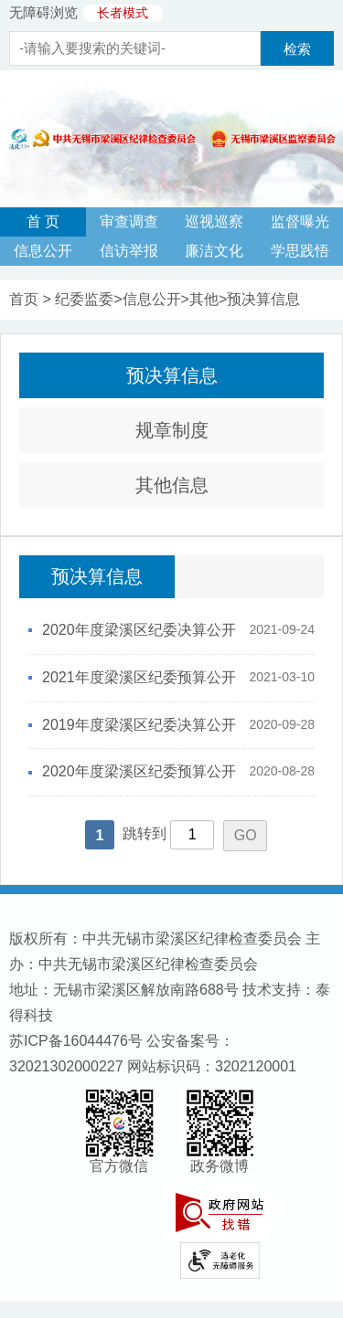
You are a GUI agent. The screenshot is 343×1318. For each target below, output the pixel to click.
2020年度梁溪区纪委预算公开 (139, 771)
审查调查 (129, 221)
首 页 (43, 221)
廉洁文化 (214, 250)
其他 (204, 299)
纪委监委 (84, 299)
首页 (23, 299)
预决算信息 (263, 299)
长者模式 (122, 12)
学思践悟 (300, 250)
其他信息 (172, 485)
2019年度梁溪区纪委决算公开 (139, 725)
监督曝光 (300, 221)
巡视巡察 (214, 221)
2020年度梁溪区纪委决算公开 (139, 630)
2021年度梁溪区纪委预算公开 (139, 677)
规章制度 (172, 430)
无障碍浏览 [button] (43, 12)
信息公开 (43, 250)
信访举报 (129, 250)
